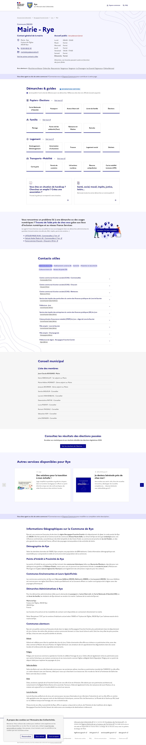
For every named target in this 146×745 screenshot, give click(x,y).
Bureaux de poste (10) (60, 269)
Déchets (111, 147)
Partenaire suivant (142, 485)
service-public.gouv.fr (108, 733)
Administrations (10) (45, 266)
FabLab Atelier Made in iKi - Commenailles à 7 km (42, 238)
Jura (52, 18)
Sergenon (72, 68)
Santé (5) (76, 266)
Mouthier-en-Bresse (35, 68)
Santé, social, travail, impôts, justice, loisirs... (95, 188)
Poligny (29, 652)
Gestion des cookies (80, 738)
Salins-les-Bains (31, 665)
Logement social (92, 147)
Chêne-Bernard (108, 68)
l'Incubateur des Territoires (113, 722)
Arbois (28, 638)
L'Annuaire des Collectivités (83, 722)
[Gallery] (73, 485)
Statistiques (113, 738)
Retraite (92, 128)
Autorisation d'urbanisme (53, 147)
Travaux (73, 147)
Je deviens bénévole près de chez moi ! (109, 477)
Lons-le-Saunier (31, 692)
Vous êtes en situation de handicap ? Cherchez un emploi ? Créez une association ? (48, 189)
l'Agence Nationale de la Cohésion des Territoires (97, 724)
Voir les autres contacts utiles (27, 56)
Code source (122, 738)
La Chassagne (81, 68)
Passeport (54, 108)
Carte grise (35, 167)
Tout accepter (54, 736)
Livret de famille (92, 108)
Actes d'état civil (73, 108)
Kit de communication (101, 738)
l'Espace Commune (69, 76)
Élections (111, 108)
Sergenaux (64, 68)
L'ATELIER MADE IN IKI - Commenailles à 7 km (41, 236)
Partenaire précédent (4, 485)
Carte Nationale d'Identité (35, 108)
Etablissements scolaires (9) (62, 266)
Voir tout (57, 100)
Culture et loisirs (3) (45, 269)
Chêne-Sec (46, 68)
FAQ (126, 5)
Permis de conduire (53, 166)
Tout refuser (40, 736)
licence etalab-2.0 (55, 742)
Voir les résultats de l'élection (72, 446)
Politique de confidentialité (64, 738)
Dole (28, 679)
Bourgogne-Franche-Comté (41, 18)
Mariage (35, 128)
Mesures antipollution (92, 166)
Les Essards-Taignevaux (94, 68)
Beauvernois (55, 68)
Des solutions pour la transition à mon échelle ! (51, 477)
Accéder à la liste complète (107, 230)
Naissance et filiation (72, 128)
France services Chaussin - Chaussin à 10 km (40, 241)
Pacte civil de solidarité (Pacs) (54, 128)
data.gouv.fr (122, 733)
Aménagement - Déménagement (35, 147)
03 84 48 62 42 (26, 48)
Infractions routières (73, 166)
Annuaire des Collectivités (24, 18)
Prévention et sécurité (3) (89, 266)
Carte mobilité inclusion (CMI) (111, 166)
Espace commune (114, 5)
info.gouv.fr (93, 733)
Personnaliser (26, 736)
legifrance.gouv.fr (79, 733)
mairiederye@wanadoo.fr (30, 52)
